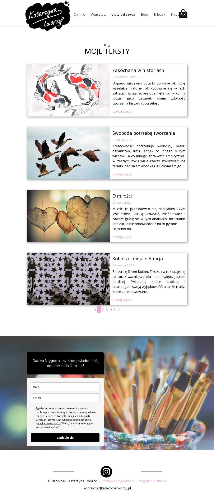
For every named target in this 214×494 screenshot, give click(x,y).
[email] (65, 397)
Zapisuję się (65, 438)
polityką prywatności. (48, 423)
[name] (65, 386)
